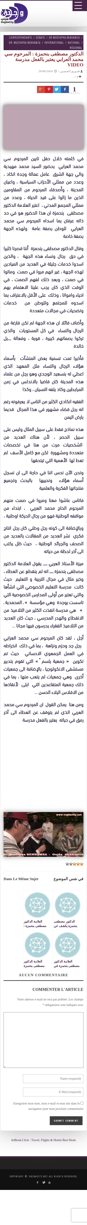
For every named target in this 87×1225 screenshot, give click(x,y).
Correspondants (20, 37)
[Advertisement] (45, 858)
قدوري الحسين (70, 71)
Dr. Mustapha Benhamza (25, 42)
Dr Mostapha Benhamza (64, 37)
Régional (76, 47)
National (74, 42)
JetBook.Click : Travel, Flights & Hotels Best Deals (43, 1140)
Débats (40, 37)
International (54, 42)
